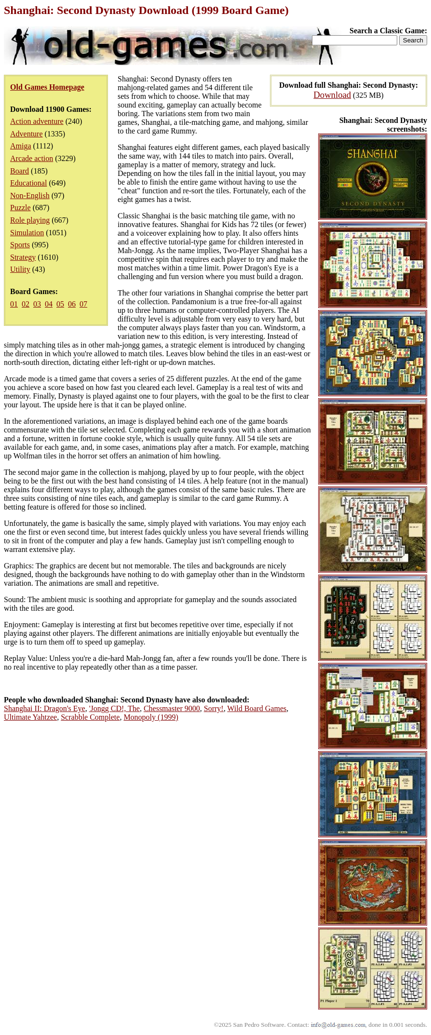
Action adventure (37, 121)
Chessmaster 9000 (172, 708)
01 (14, 304)
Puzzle (20, 207)
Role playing (30, 220)
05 (60, 304)
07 (83, 304)
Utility (20, 269)
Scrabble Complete (90, 717)
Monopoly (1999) (150, 717)
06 (72, 304)
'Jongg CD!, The (114, 708)
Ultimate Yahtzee (30, 717)
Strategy (23, 257)
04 (49, 304)
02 (25, 304)
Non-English (30, 195)
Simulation (27, 233)
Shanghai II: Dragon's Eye (44, 708)
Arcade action (31, 158)
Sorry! (214, 708)
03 (37, 304)
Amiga (20, 146)
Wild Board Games (256, 708)
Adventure (26, 134)
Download (332, 95)
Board (19, 171)
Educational (28, 183)
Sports (20, 245)
